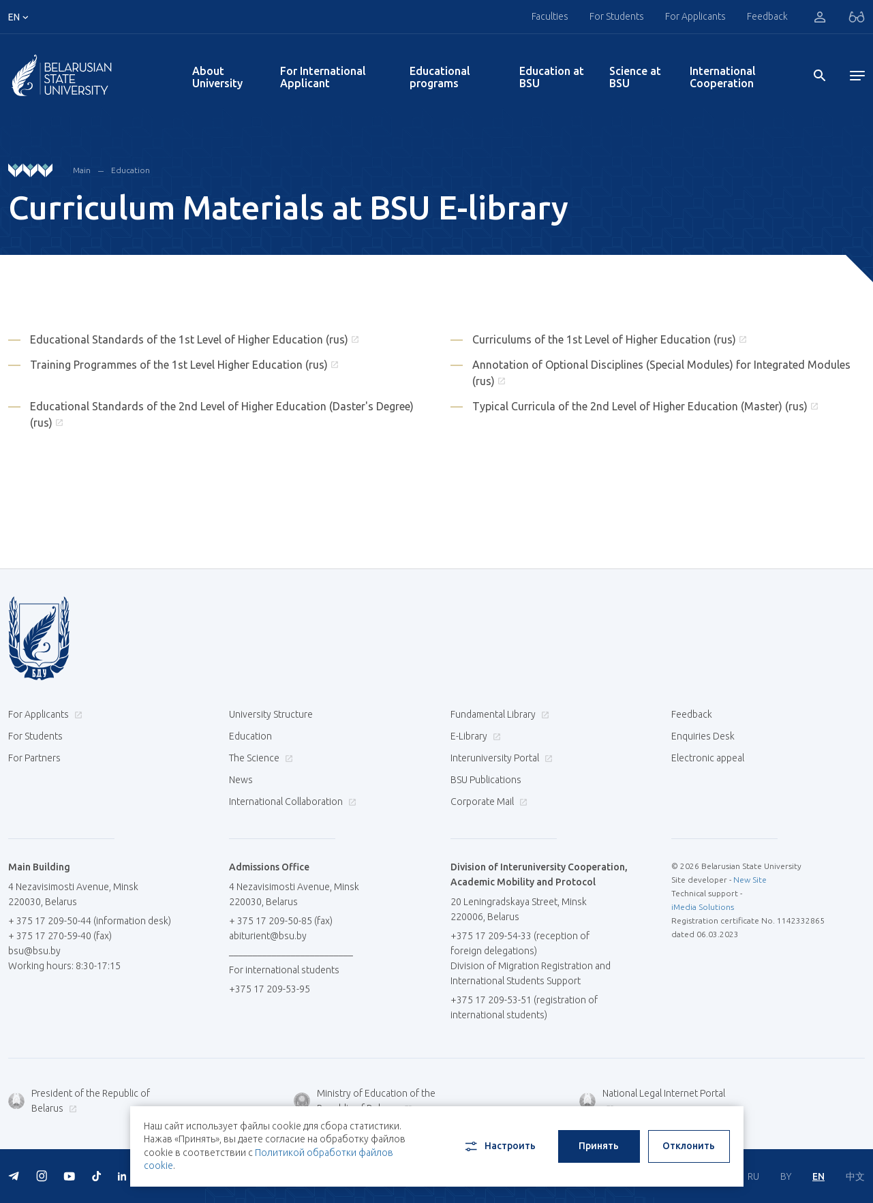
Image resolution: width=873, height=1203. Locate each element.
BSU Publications (485, 779)
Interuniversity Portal (499, 757)
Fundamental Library (498, 714)
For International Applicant (323, 77)
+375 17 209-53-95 (269, 989)
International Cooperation (723, 77)
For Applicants (695, 16)
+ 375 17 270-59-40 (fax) (60, 935)
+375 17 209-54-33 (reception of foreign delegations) (519, 943)
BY (785, 1176)
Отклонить (688, 1145)
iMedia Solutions (702, 906)
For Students (616, 16)
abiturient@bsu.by (268, 935)
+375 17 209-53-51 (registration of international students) (524, 1007)
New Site (750, 879)
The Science (259, 757)
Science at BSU (635, 77)
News (241, 779)
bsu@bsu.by (34, 950)
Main (82, 170)
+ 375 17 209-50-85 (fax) (281, 920)
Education (130, 170)
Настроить (499, 1146)
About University (217, 77)
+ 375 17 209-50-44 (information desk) (89, 920)
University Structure (271, 714)
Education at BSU (551, 77)
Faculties (550, 16)
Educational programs (440, 77)
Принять (599, 1145)
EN (818, 1176)
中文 (855, 1176)
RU (753, 1176)
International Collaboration (291, 801)
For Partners (34, 757)
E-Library (473, 736)
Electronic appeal (707, 757)
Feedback (767, 16)
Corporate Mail (487, 801)
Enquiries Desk (703, 736)
